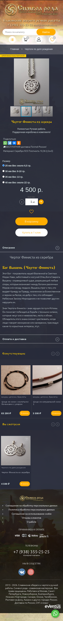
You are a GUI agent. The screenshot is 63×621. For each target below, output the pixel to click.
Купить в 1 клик (31, 232)
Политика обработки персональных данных (32, 509)
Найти (46, 32)
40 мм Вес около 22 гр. (17, 182)
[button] (31, 78)
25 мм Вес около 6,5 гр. (18, 165)
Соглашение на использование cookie (32, 514)
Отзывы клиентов (31, 518)
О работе (31, 522)
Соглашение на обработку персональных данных (31, 505)
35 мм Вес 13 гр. (14, 177)
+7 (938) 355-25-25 (19, 25)
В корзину (31, 221)
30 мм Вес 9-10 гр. (15, 171)
